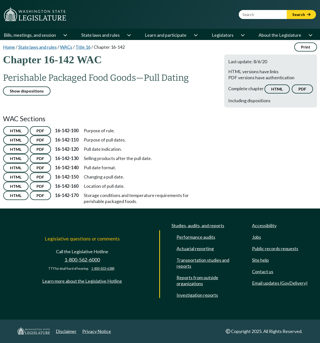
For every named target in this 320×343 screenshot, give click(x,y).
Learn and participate (165, 35)
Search (301, 14)
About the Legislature (279, 35)
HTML (277, 88)
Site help (260, 260)
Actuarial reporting (195, 248)
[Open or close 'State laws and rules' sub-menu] (129, 35)
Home (9, 47)
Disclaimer (66, 331)
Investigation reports (197, 295)
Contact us (262, 271)
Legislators (223, 35)
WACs (66, 47)
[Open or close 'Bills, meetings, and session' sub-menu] (65, 35)
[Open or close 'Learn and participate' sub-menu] (195, 35)
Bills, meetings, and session (30, 35)
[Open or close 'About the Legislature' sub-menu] (310, 35)
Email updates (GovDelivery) (280, 283)
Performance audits (195, 237)
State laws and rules (100, 35)
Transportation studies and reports (202, 263)
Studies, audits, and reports (198, 225)
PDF (302, 88)
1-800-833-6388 (102, 268)
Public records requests (275, 248)
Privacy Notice (96, 331)
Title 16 (83, 47)
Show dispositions (27, 90)
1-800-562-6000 (82, 259)
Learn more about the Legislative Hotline (82, 281)
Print (305, 46)
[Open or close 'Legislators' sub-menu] (242, 35)
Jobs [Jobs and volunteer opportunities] (256, 237)
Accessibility (264, 225)
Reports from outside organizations (197, 280)
